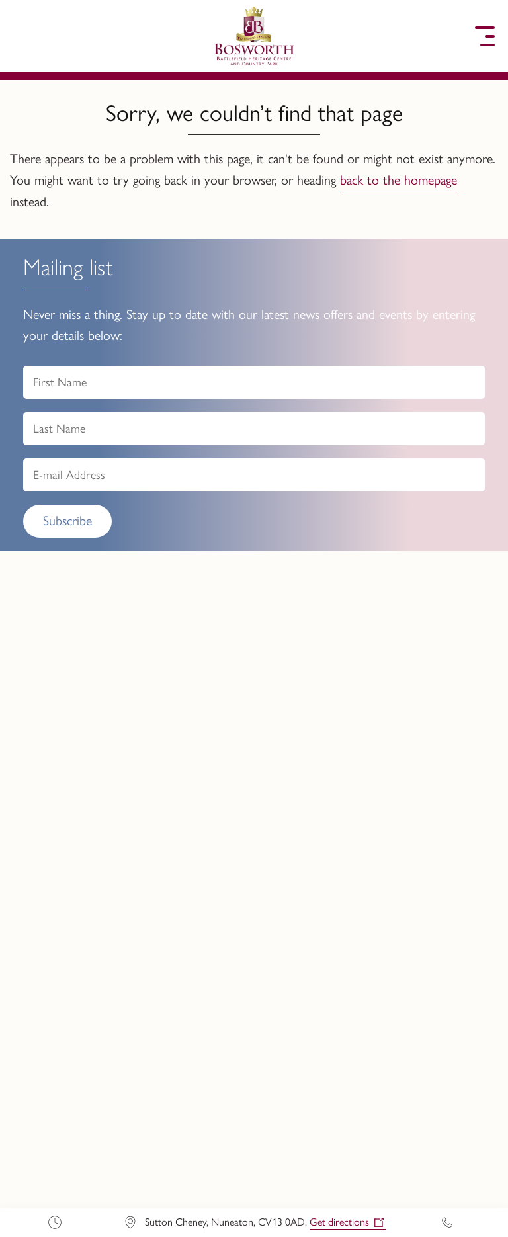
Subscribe (67, 521)
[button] (23, 36)
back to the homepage (398, 180)
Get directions (339, 1222)
